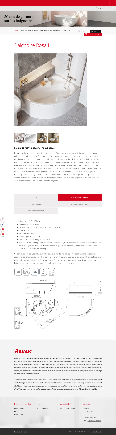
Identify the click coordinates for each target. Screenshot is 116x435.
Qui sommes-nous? (21, 408)
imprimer (84, 31)
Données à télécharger (79, 204)
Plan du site (18, 432)
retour (96, 31)
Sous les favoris (94, 34)
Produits (24, 31)
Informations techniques (79, 197)
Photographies (42, 408)
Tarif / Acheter (36, 204)
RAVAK (9, 3)
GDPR (25, 432)
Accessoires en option (36, 211)
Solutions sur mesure (67, 408)
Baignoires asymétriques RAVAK (63, 31)
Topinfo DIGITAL (96, 432)
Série (36, 197)
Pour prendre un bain (35, 31)
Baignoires (48, 31)
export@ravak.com (94, 421)
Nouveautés (18, 414)
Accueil (16, 31)
